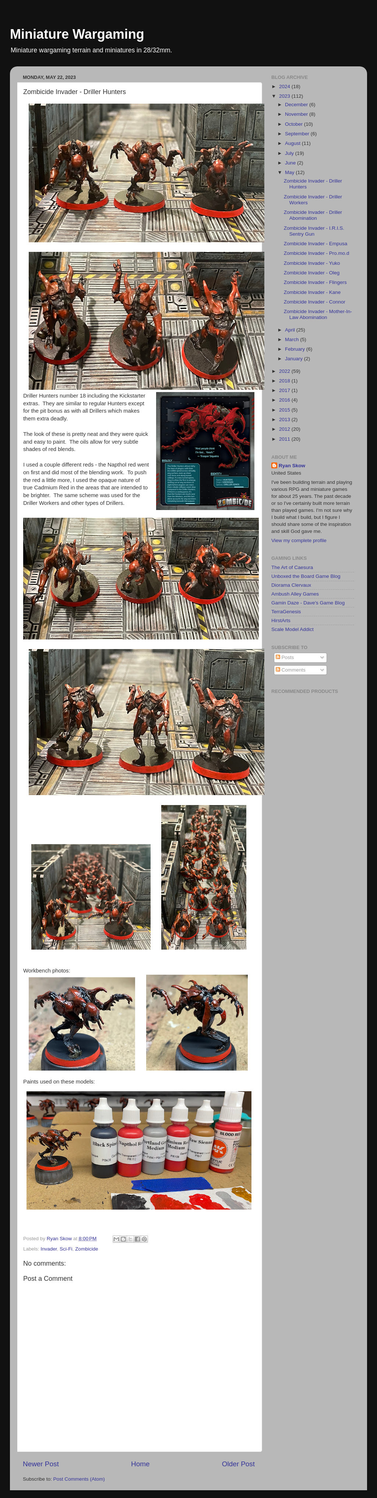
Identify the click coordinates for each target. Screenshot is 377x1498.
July (290, 153)
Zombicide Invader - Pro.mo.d (316, 253)
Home (140, 1464)
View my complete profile (299, 540)
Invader (48, 1249)
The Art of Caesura (292, 567)
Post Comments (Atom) (79, 1479)
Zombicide (86, 1249)
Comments (291, 670)
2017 (285, 390)
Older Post (238, 1464)
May (290, 172)
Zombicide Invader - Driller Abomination (313, 215)
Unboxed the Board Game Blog (306, 576)
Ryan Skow (292, 465)
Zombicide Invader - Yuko (312, 263)
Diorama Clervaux (291, 585)
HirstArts (280, 620)
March (292, 339)
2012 (285, 429)
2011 (285, 439)
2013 (285, 419)
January (294, 358)
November (297, 114)
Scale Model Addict (292, 629)
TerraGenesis (286, 611)
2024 (285, 86)
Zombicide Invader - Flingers (315, 282)
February (295, 349)
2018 (285, 381)
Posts (285, 657)
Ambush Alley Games (295, 594)
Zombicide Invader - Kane (312, 292)
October (294, 124)
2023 (285, 96)
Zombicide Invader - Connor (314, 302)
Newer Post (41, 1464)
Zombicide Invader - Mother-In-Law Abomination (318, 314)
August (293, 143)
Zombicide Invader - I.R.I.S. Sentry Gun (314, 231)
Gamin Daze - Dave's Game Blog (308, 603)
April (290, 330)
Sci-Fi (66, 1249)
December (297, 104)
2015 (285, 410)
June (291, 163)
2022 (285, 371)
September (298, 133)
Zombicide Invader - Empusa (316, 243)
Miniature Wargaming (77, 34)
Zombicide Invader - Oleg (312, 272)
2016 (285, 400)
